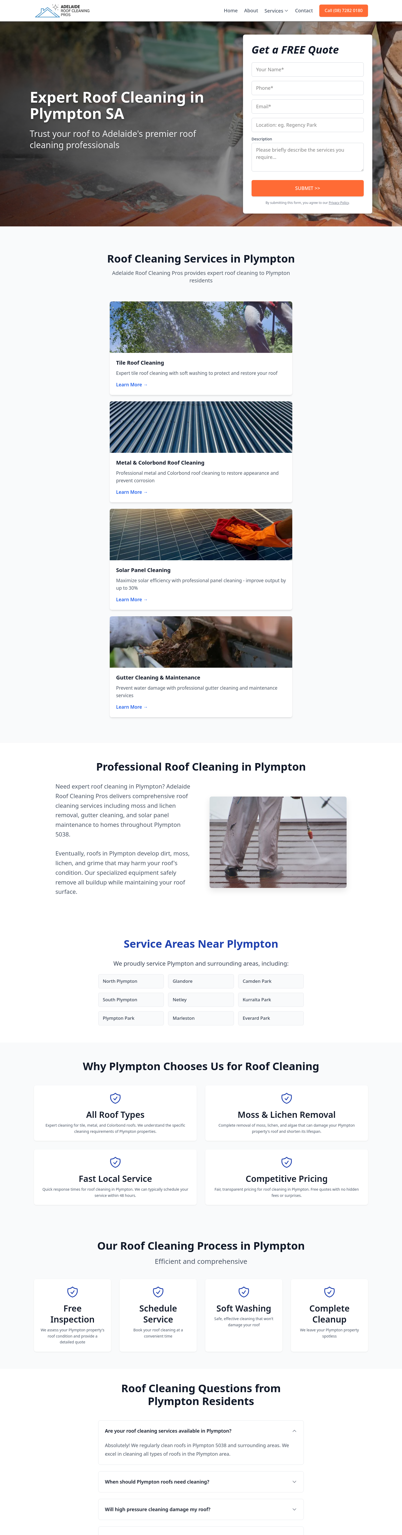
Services (276, 11)
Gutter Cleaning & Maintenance (147, 1419)
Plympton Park (119, 720)
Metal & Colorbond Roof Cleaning (149, 1400)
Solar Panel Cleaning (138, 1410)
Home (231, 10)
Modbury (213, 1486)
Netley (180, 701)
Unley (210, 1443)
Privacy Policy (339, 202)
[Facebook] (37, 1481)
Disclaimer (359, 1519)
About (251, 10)
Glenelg (212, 1407)
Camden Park (258, 682)
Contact (304, 10)
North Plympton (121, 682)
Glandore (183, 682)
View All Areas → (220, 1495)
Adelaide (213, 1390)
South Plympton (121, 701)
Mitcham (213, 1460)
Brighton (213, 1469)
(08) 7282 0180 (47, 1423)
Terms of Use (331, 1519)
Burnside (213, 1425)
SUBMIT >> (307, 188)
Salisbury (213, 1478)
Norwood (213, 1416)
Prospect (213, 1451)
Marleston (184, 720)
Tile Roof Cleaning (135, 1390)
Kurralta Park (258, 701)
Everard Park (257, 720)
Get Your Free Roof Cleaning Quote (168, 1332)
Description (262, 138)
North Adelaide (218, 1399)
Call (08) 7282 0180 (344, 10)
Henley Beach (217, 1434)
